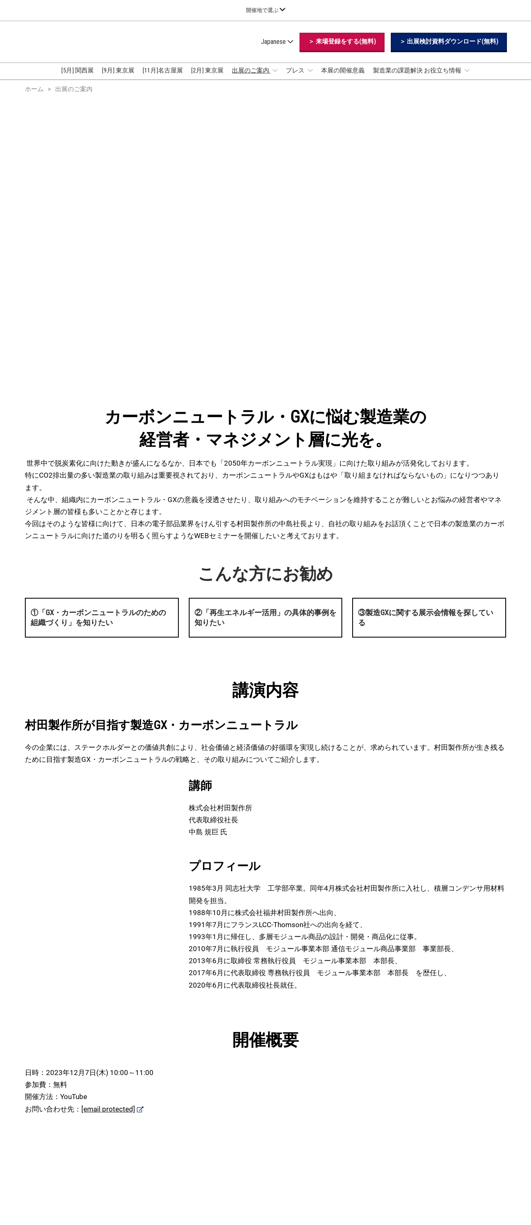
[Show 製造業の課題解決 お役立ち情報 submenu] (467, 78)
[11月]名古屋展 (163, 78)
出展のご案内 (251, 78)
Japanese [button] (277, 49)
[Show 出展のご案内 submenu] (275, 78)
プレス (296, 78)
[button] (342, 50)
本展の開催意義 (343, 78)
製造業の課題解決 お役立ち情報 (418, 78)
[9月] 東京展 (118, 78)
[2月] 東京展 (207, 78)
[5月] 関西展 (77, 78)
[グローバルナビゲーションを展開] (265, 10)
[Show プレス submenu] (310, 78)
